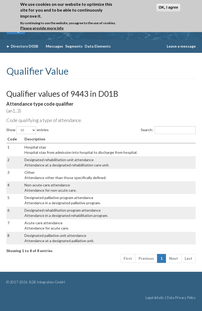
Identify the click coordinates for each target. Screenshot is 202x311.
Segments (74, 46)
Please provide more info (42, 28)
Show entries (27, 130)
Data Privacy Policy (181, 297)
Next (173, 258)
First (128, 258)
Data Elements (98, 46)
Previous (146, 258)
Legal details (154, 297)
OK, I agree (168, 7)
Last (188, 258)
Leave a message (181, 46)
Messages (54, 46)
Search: (168, 130)
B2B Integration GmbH (46, 282)
